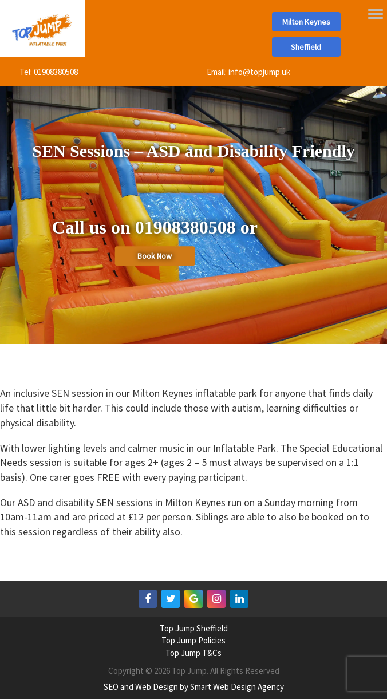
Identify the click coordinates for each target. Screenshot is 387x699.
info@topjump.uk (259, 71)
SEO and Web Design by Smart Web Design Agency (194, 686)
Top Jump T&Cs (193, 652)
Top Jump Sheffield (194, 628)
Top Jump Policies (193, 640)
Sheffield (306, 47)
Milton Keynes (306, 22)
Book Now (154, 256)
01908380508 (56, 71)
